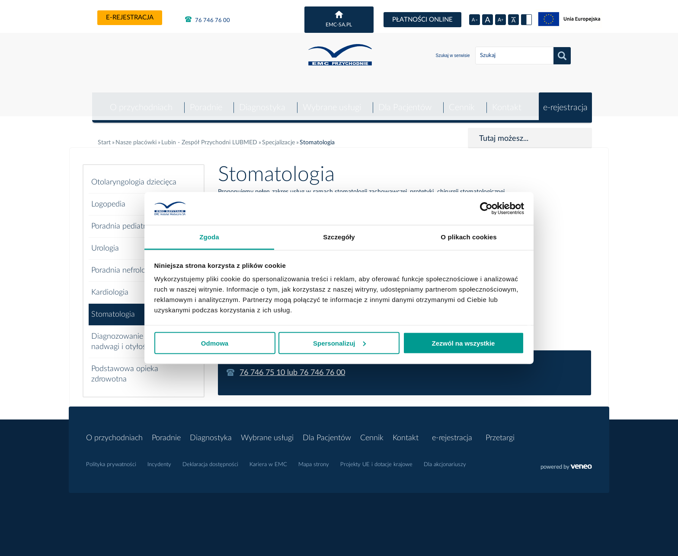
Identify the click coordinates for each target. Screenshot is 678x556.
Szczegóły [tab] (339, 237)
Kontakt (506, 101)
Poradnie (204, 101)
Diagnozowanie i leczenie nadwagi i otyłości (133, 336)
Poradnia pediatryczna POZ (137, 220)
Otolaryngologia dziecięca (133, 176)
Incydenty (159, 458)
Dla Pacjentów (404, 101)
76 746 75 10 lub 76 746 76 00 (292, 367)
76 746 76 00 (207, 19)
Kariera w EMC (268, 458)
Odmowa (214, 342)
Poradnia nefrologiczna (128, 264)
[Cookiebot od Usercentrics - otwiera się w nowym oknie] (486, 208)
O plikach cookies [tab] (468, 237)
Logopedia (108, 198)
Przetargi (500, 432)
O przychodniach (139, 101)
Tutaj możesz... (503, 133)
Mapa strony (313, 458)
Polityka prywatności (111, 458)
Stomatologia (113, 308)
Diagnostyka (261, 101)
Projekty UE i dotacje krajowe (376, 458)
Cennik (461, 101)
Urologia (105, 242)
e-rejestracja (130, 17)
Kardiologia (109, 286)
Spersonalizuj (339, 342)
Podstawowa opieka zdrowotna (124, 368)
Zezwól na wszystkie (463, 342)
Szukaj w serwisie (453, 55)
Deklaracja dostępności (210, 458)
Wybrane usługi (331, 101)
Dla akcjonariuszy (445, 458)
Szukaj (562, 55)
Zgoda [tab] (209, 237)
